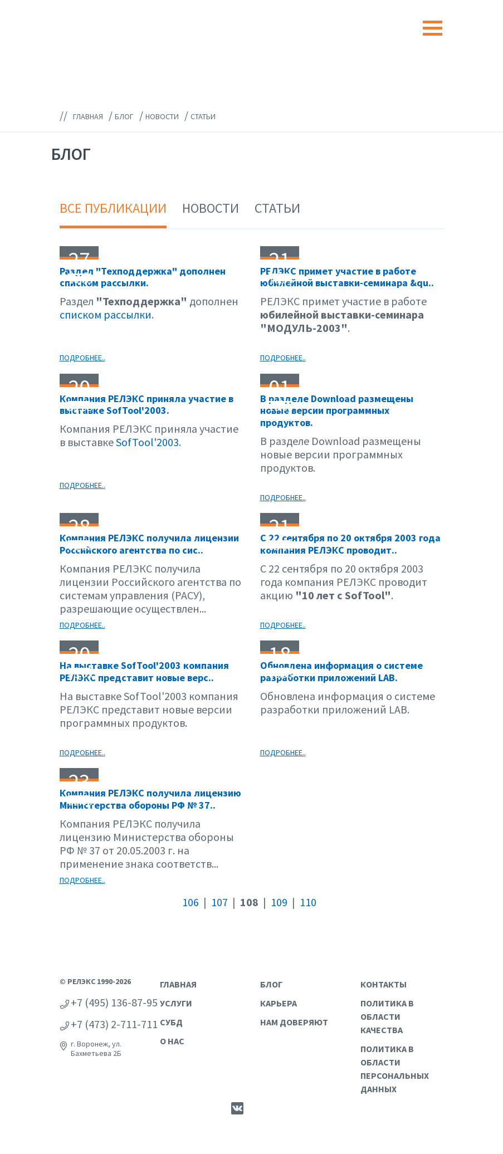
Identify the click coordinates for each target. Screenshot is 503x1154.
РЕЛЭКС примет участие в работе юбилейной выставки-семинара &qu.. (347, 277)
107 (219, 902)
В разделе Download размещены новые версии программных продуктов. (336, 410)
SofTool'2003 (147, 442)
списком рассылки (106, 314)
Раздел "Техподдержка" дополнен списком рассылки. (143, 277)
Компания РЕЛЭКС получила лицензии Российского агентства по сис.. (149, 543)
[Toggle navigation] (432, 28)
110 (308, 902)
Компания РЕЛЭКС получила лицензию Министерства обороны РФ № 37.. (150, 798)
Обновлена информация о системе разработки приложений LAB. (341, 671)
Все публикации (113, 208)
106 (190, 902)
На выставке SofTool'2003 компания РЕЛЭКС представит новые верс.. (144, 671)
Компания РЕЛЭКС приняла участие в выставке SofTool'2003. (146, 404)
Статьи (277, 208)
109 (279, 902)
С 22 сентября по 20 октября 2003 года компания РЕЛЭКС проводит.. (350, 543)
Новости (210, 208)
